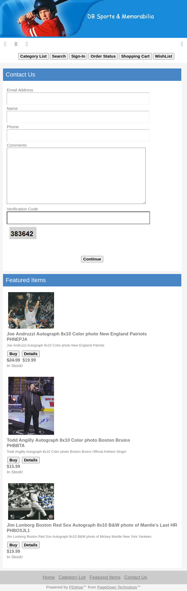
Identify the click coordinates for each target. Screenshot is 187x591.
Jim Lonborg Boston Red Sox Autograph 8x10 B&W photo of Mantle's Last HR (92, 525)
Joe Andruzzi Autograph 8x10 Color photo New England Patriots (77, 333)
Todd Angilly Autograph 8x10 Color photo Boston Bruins (68, 440)
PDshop (76, 587)
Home (48, 577)
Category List (72, 577)
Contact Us (135, 577)
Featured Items (104, 577)
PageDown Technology (117, 587)
